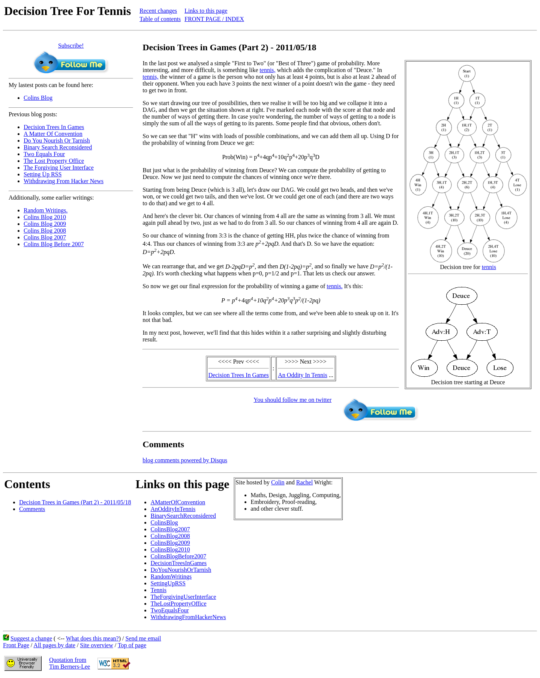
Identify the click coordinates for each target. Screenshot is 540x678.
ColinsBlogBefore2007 (178, 556)
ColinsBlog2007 (170, 529)
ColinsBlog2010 (170, 549)
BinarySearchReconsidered (183, 516)
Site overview (96, 645)
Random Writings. (46, 210)
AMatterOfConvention (177, 502)
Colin (278, 482)
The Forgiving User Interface (59, 167)
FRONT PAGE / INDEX (214, 19)
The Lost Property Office (54, 161)
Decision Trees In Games (54, 127)
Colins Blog (38, 98)
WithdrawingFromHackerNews (188, 617)
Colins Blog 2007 (45, 237)
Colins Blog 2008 (45, 230)
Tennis (158, 590)
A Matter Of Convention (53, 134)
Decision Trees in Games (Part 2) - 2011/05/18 (75, 502)
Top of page (132, 645)
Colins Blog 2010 (45, 217)
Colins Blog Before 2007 (54, 244)
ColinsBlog (164, 522)
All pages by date (54, 645)
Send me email (143, 638)
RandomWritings (171, 576)
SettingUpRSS (167, 583)
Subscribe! (71, 45)
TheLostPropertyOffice (178, 603)
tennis (489, 267)
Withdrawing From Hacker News (64, 181)
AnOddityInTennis (172, 509)
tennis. (334, 286)
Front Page (16, 645)
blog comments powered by (184, 460)
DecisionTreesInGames (178, 563)
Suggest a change (31, 638)
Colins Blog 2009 (45, 224)
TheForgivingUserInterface (183, 597)
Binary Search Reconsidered (58, 147)
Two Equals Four (44, 154)
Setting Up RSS (43, 174)
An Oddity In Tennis (302, 375)
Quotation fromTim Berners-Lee (69, 663)
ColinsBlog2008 (170, 536)
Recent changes (158, 11)
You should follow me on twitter (293, 400)
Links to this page (205, 11)
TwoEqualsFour (169, 610)
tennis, (267, 70)
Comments (32, 509)
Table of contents (160, 19)
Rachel (304, 482)
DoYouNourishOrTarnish (180, 570)
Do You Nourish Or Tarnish (57, 140)
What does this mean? (92, 638)
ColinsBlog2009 (170, 543)
